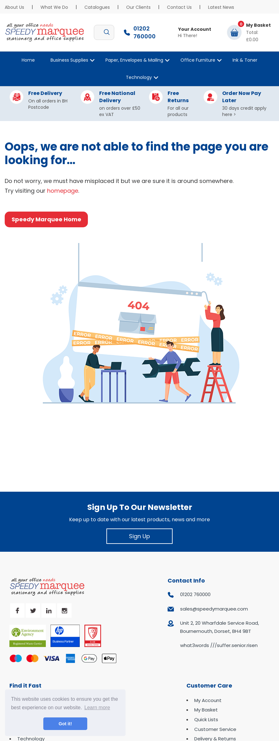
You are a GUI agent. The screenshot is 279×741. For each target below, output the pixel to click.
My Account (208, 700)
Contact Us (179, 7)
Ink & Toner (245, 60)
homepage (62, 191)
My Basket (206, 709)
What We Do (54, 7)
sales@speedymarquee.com (214, 609)
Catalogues (97, 7)
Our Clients (138, 7)
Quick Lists (206, 719)
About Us (14, 7)
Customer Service (215, 729)
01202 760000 (195, 594)
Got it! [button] (65, 723)
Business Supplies (69, 60)
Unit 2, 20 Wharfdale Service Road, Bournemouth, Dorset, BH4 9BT (219, 627)
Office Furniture (197, 60)
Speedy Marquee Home (46, 219)
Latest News (221, 7)
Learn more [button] (97, 707)
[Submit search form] (106, 32)
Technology (139, 77)
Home (28, 60)
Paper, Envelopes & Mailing (134, 60)
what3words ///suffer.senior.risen (219, 645)
